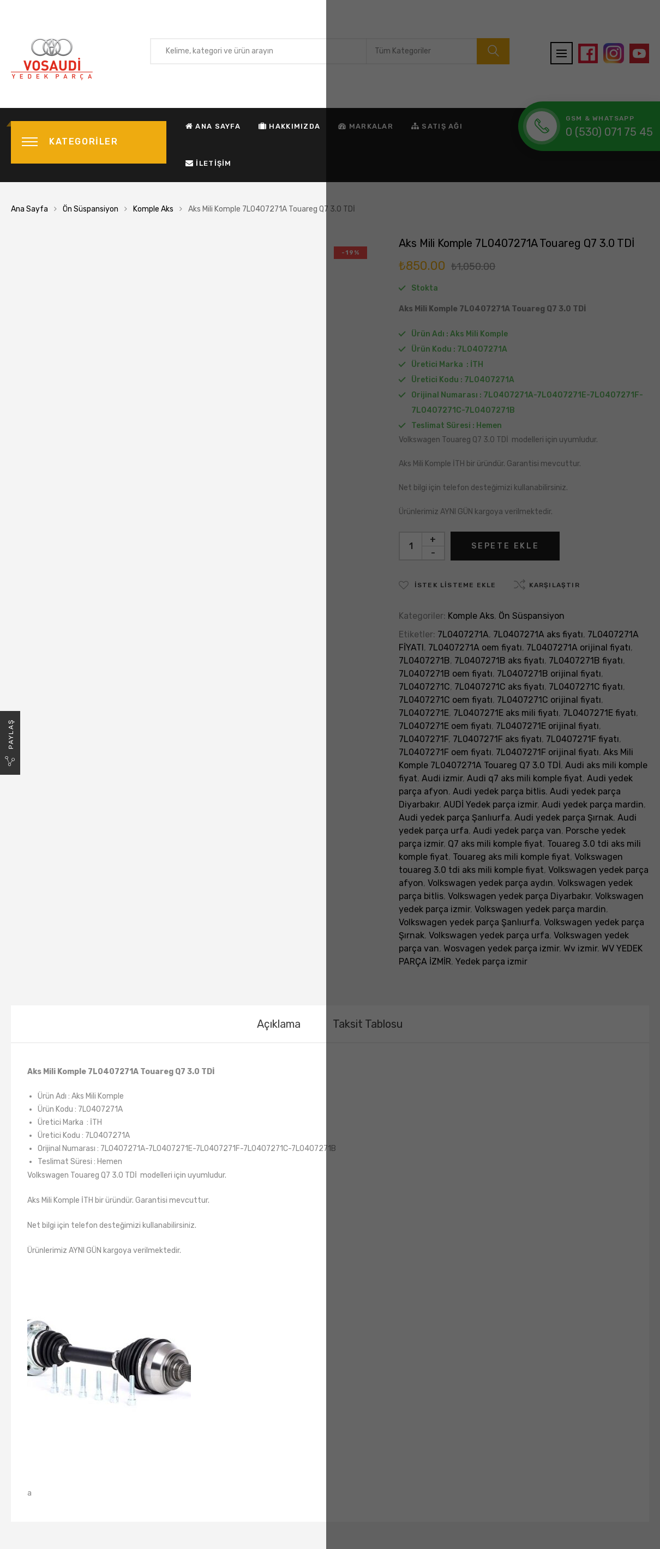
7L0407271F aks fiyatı (497, 739)
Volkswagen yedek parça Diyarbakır (519, 896)
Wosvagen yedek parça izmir (501, 948)
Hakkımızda (289, 126)
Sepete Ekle (505, 546)
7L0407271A (463, 634)
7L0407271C (424, 687)
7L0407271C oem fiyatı (446, 700)
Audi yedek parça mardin (593, 804)
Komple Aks (153, 209)
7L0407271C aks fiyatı (499, 687)
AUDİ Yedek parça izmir (490, 804)
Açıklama (279, 1023)
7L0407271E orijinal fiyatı (547, 726)
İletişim (208, 163)
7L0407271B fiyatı (586, 660)
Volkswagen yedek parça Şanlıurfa (469, 922)
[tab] (279, 1023)
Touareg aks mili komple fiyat (511, 857)
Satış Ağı (437, 126)
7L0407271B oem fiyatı (446, 673)
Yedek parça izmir (491, 961)
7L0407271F (423, 739)
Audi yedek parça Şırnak (563, 817)
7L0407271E (424, 713)
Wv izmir (580, 948)
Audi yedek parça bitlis (499, 791)
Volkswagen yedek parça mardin (540, 909)
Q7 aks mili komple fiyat (495, 844)
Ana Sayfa (213, 126)
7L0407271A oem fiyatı (475, 647)
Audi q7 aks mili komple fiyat (525, 778)
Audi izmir (442, 778)
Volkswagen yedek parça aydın (490, 883)
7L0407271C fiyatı (586, 687)
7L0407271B (424, 660)
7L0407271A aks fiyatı (538, 634)
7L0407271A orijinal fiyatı (578, 647)
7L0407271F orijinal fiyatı (547, 752)
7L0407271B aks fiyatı (499, 660)
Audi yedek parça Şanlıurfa (454, 817)
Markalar (365, 126)
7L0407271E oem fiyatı (445, 726)
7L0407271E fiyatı (599, 713)
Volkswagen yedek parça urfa (489, 935)
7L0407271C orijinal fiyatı (549, 700)
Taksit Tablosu (368, 1023)
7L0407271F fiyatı (582, 739)
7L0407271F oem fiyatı (445, 752)
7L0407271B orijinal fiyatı (549, 673)
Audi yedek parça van (517, 830)
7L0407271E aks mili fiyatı (506, 713)
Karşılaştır (554, 585)
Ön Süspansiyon (90, 209)
